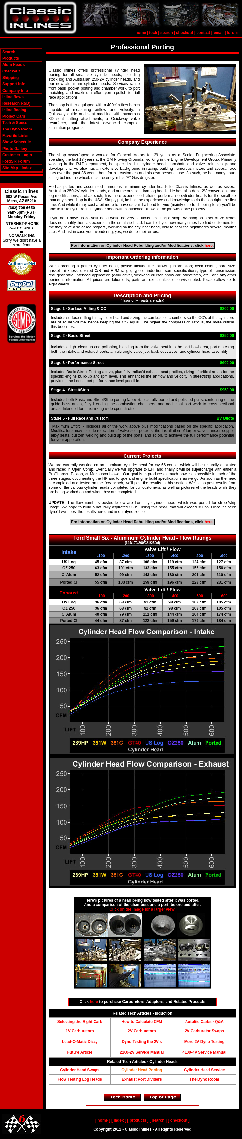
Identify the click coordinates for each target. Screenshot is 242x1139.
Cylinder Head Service (204, 1070)
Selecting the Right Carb (79, 1021)
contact (203, 32)
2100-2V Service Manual (142, 1052)
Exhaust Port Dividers (142, 1079)
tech (153, 32)
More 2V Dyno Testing (204, 1041)
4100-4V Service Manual (204, 1052)
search (166, 32)
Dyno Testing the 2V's (142, 1041)
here (209, 245)
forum (232, 32)
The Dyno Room (204, 1079)
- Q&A (218, 1021)
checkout (184, 32)
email (219, 32)
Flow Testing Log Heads (80, 1079)
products (138, 1120)
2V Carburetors (142, 1031)
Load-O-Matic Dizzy (80, 1041)
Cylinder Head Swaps (79, 1070)
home (141, 32)
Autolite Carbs (198, 1021)
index (119, 1120)
